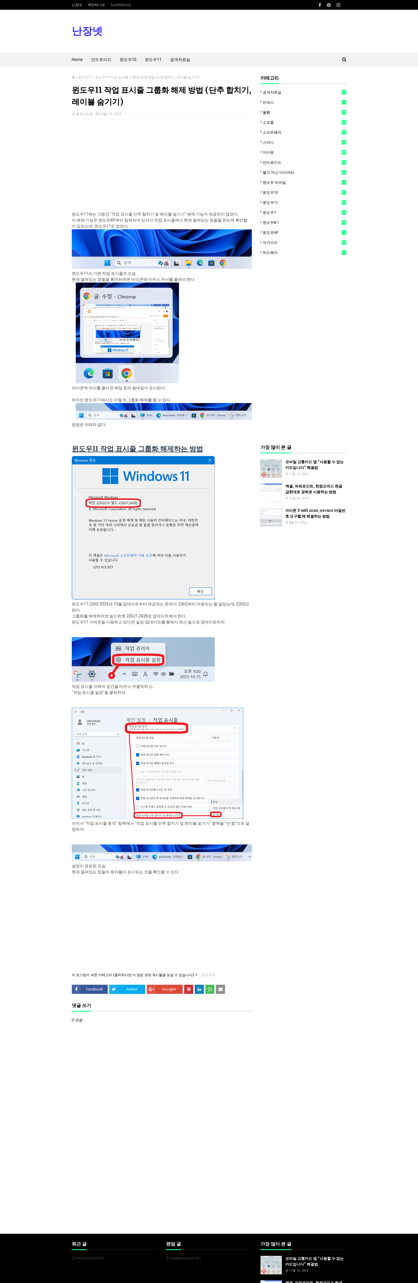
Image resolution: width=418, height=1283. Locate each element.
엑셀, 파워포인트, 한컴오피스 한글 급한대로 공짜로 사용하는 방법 (313, 489)
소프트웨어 (304, 132)
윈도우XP (304, 232)
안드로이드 (304, 162)
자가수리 (304, 242)
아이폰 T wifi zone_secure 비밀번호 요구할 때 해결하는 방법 (315, 513)
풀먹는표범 (84, 114)
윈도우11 (85, 77)
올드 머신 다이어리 (304, 172)
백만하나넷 (96, 5)
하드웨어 (304, 252)
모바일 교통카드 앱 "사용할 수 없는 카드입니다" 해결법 (314, 464)
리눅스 (304, 102)
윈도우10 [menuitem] (128, 59)
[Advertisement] (162, 165)
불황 (304, 112)
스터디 (304, 142)
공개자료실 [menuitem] (180, 59)
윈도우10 (304, 192)
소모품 (304, 122)
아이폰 (304, 152)
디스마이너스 (121, 5)
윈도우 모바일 (304, 182)
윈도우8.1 (304, 222)
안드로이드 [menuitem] (101, 59)
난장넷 (77, 5)
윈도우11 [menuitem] (153, 59)
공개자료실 (304, 92)
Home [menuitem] (77, 59)
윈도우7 (304, 212)
